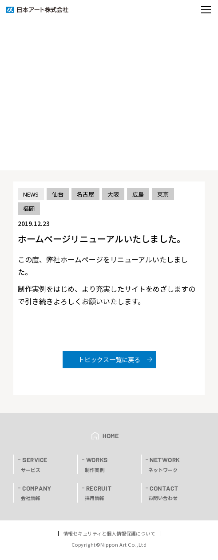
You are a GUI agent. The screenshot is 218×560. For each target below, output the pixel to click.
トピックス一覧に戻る (109, 359)
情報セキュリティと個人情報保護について (109, 533)
